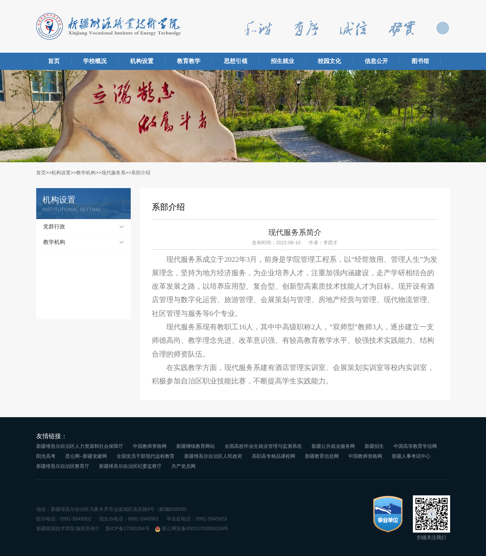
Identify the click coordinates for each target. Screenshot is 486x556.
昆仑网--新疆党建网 (86, 456)
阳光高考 (46, 456)
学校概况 (95, 61)
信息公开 (376, 61)
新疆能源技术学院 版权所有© (67, 528)
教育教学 (188, 61)
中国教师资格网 (150, 446)
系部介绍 (140, 172)
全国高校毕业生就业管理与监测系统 (263, 446)
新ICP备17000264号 (128, 528)
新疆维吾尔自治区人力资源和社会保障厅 (79, 446)
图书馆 (420, 61)
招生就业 (282, 61)
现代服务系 (113, 172)
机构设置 (141, 61)
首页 (54, 61)
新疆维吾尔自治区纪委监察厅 (130, 466)
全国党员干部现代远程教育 (146, 456)
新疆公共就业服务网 (333, 446)
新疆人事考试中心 (411, 456)
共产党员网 (183, 466)
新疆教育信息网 (322, 456)
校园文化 (329, 61)
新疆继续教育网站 (195, 446)
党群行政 (54, 226)
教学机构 (86, 172)
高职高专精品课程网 (273, 456)
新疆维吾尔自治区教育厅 (62, 466)
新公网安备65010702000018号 (195, 528)
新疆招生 (374, 446)
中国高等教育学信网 (415, 446)
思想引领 (235, 61)
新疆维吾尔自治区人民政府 (213, 456)
